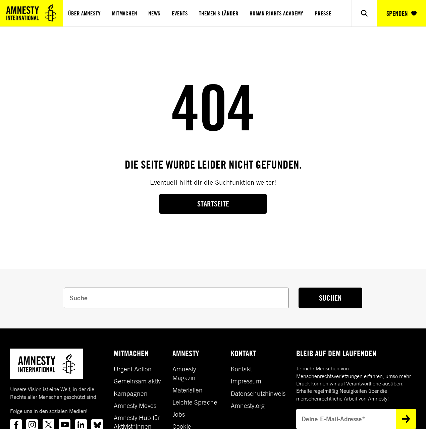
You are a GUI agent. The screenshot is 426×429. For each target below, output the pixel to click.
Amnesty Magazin (184, 373)
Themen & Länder (218, 13)
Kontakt (241, 369)
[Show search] (364, 13)
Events (180, 13)
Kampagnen (131, 393)
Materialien (187, 390)
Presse (323, 13)
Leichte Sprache (194, 402)
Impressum (246, 381)
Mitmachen (124, 13)
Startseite (213, 203)
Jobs (178, 414)
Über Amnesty (84, 13)
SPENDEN (401, 13)
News (154, 13)
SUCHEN (330, 298)
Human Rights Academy (276, 13)
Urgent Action (133, 369)
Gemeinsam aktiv (137, 381)
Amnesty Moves (135, 406)
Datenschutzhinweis (258, 393)
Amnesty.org (248, 406)
